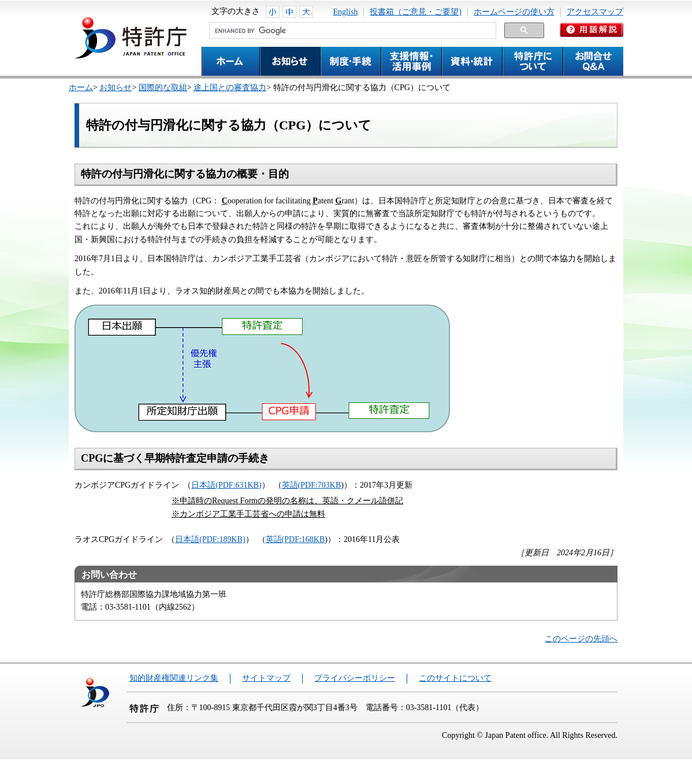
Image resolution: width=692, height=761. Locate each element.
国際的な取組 (163, 87)
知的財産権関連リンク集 (173, 678)
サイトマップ (266, 678)
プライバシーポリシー (354, 678)
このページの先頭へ (581, 638)
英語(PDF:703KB (311, 485)
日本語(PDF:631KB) (226, 485)
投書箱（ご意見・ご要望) (416, 12)
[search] (351, 30)
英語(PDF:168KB (295, 539)
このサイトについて (455, 678)
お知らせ (115, 87)
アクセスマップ (595, 12)
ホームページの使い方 (514, 12)
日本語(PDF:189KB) (210, 539)
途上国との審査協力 (230, 87)
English (345, 12)
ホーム (81, 87)
